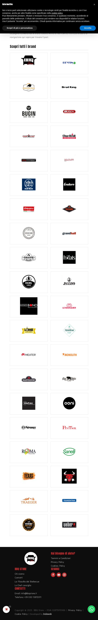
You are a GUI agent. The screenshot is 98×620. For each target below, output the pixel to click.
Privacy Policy (57, 561)
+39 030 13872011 (32, 597)
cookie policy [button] (57, 13)
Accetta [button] (87, 28)
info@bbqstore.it (29, 593)
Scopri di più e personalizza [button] (20, 28)
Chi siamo (19, 573)
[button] (94, 4)
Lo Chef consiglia (23, 585)
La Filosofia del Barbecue (27, 581)
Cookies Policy (58, 565)
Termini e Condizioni (61, 558)
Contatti (19, 577)
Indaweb (47, 613)
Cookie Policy (21, 613)
